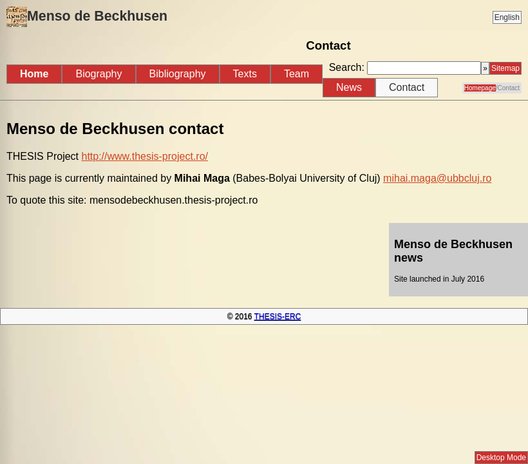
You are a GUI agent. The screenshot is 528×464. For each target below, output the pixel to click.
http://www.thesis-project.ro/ (144, 156)
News (349, 87)
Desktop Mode (501, 457)
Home (34, 73)
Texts (245, 73)
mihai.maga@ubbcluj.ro (437, 178)
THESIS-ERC (277, 316)
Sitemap (505, 68)
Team (296, 73)
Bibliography (177, 73)
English (507, 17)
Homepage (480, 88)
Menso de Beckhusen (86, 16)
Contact (406, 87)
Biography (98, 73)
